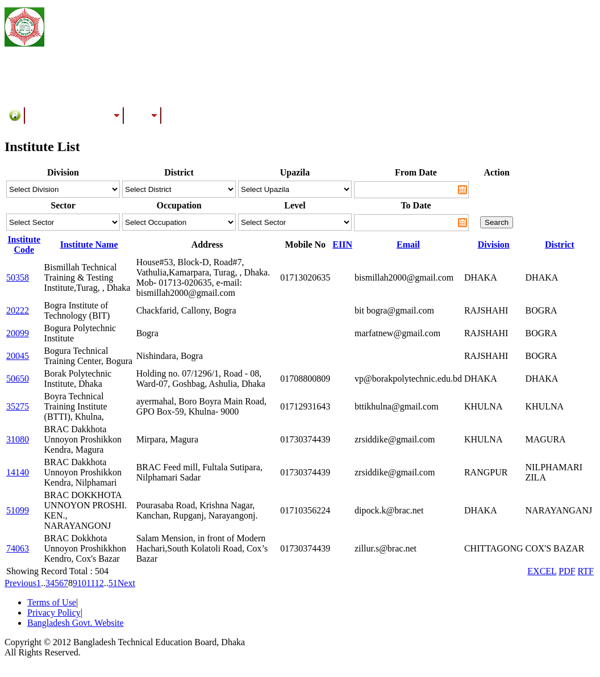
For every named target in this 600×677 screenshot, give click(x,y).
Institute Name (89, 244)
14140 (17, 472)
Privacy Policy (54, 612)
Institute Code (23, 244)
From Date (416, 172)
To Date (416, 205)
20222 (17, 310)
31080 (17, 439)
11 (90, 583)
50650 (17, 378)
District (559, 244)
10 (81, 583)
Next (126, 583)
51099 (17, 510)
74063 (17, 548)
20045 (17, 356)
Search (497, 222)
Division (494, 244)
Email (408, 244)
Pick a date (462, 189)
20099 (17, 333)
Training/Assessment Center (74, 115)
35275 (17, 406)
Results (142, 115)
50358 (17, 277)
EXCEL (541, 571)
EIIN (342, 244)
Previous (20, 583)
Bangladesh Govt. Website (75, 623)
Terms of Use (51, 602)
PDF (567, 571)
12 (99, 583)
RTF (586, 571)
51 (113, 583)
